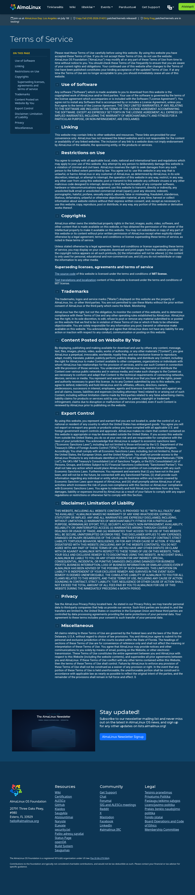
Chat (103, 796)
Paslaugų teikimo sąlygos (162, 801)
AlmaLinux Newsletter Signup (122, 737)
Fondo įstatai (154, 817)
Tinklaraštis (55, 7)
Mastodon (107, 817)
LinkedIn (106, 825)
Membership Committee (162, 829)
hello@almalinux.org (24, 821)
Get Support (151, 7)
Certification (63, 796)
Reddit (104, 809)
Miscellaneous (24, 128)
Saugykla (61, 813)
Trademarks (22, 94)
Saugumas (62, 850)
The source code (65, 274)
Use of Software (25, 60)
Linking (19, 66)
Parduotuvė (127, 7)
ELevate (60, 825)
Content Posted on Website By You (27, 101)
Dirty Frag (149, 18)
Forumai (106, 801)
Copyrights (22, 76)
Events (106, 7)
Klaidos (60, 809)
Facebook (106, 821)
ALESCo (60, 801)
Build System (64, 846)
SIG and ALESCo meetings (118, 805)
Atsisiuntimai (64, 817)
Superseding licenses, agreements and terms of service (31, 85)
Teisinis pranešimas (158, 792)
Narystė (60, 821)
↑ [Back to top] (57, 84)
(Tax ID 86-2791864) (99, 858)
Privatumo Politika (157, 796)
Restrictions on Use (27, 71)
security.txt (62, 829)
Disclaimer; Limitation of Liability (29, 115)
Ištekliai (87, 7)
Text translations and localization (75, 280)
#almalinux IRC (110, 829)
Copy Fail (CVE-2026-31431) (91, 18)
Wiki (72, 7)
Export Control (24, 108)
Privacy (19, 122)
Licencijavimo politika (160, 805)
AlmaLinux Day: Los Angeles (41, 18)
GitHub (60, 805)
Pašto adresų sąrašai (69, 834)
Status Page (63, 838)
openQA (60, 842)
